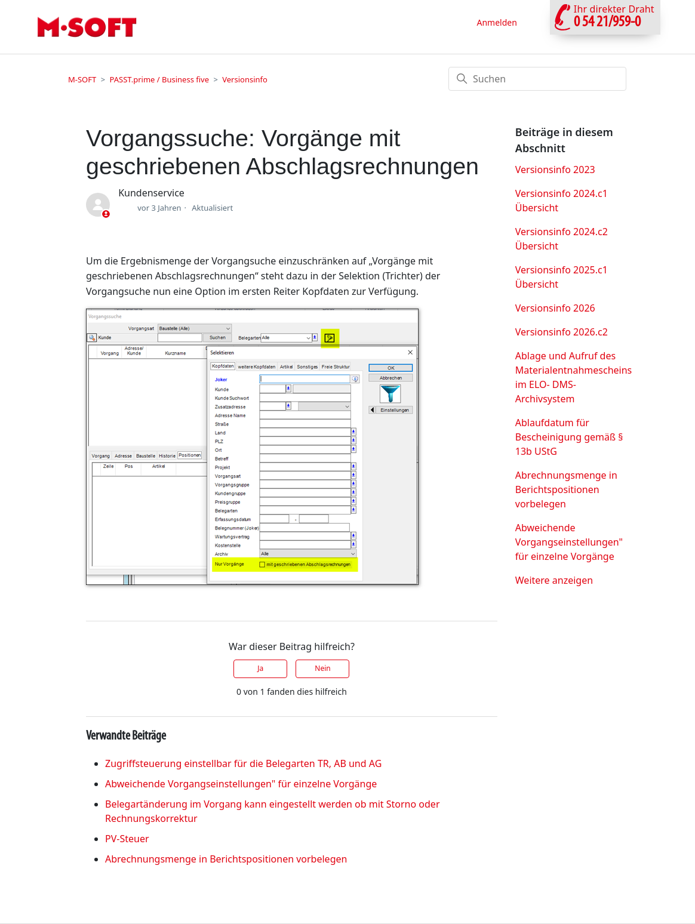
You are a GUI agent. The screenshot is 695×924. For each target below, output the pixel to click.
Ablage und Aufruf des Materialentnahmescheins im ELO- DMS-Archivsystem (573, 377)
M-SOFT (82, 79)
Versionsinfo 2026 (555, 308)
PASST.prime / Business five (159, 79)
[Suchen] (537, 79)
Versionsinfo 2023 (555, 169)
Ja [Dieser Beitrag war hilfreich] (260, 668)
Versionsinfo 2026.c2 (561, 331)
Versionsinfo (244, 79)
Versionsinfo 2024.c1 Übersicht (561, 200)
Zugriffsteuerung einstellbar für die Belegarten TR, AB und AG (243, 763)
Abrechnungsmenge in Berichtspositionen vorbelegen (226, 859)
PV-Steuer (127, 838)
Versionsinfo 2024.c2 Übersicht (561, 238)
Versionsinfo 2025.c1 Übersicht (561, 277)
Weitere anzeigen (554, 580)
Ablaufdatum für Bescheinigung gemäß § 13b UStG (569, 437)
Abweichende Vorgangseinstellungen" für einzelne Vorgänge (241, 783)
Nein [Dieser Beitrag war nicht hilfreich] (322, 668)
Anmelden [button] (496, 22)
